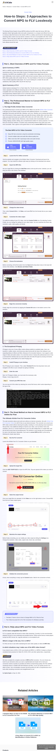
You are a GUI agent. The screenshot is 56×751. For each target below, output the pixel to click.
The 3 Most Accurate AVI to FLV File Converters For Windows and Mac (25, 620)
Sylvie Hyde (7, 673)
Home (4, 6)
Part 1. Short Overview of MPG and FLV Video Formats (17, 51)
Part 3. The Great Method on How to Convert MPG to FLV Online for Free (22, 54)
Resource (9, 6)
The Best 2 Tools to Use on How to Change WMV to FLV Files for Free (25, 617)
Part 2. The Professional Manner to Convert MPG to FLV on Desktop (21, 52)
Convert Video (16, 6)
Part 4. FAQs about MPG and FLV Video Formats (16, 56)
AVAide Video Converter (46, 109)
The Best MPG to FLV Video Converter (18, 130)
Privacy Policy (51, 747)
